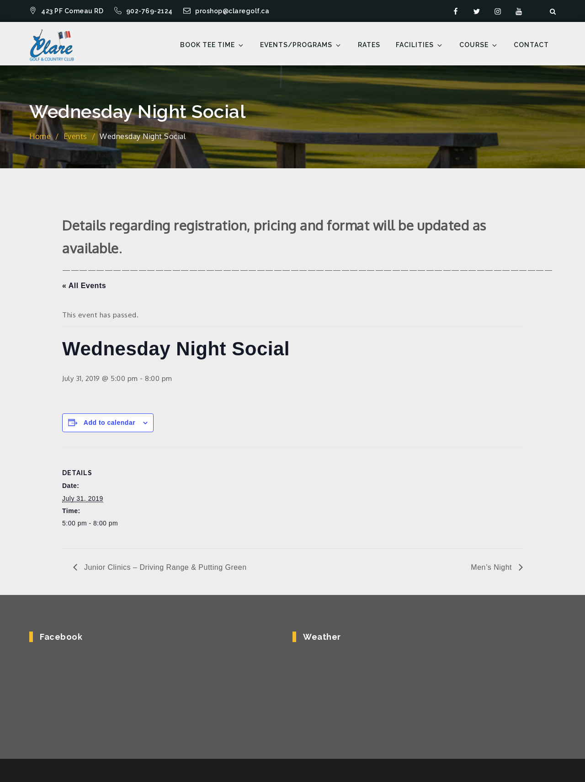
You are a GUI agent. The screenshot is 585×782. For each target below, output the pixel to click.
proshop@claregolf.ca (226, 11)
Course (478, 45)
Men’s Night (492, 567)
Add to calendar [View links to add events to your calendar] (109, 422)
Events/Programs (301, 45)
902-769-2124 (144, 11)
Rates (369, 44)
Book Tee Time (212, 45)
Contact (531, 44)
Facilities (419, 45)
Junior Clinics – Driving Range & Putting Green (164, 567)
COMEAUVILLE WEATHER (418, 687)
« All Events (84, 285)
